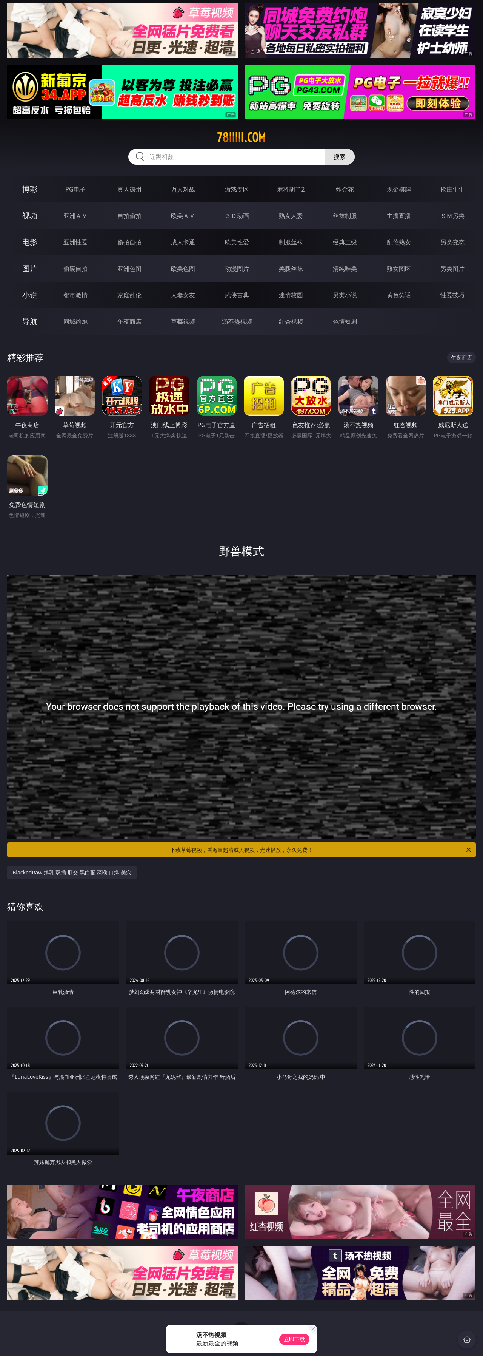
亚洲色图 (129, 268)
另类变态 (452, 242)
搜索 (340, 157)
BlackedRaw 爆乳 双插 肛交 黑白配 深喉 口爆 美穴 (71, 872)
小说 (29, 295)
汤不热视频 (237, 321)
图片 (29, 268)
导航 (29, 321)
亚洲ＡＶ (75, 216)
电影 (29, 242)
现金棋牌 (399, 189)
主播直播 (399, 216)
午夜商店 (129, 321)
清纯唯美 (345, 268)
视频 (29, 215)
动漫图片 (237, 268)
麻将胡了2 (291, 189)
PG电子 (75, 189)
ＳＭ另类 (452, 216)
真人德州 (129, 189)
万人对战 (183, 189)
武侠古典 (237, 295)
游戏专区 (237, 189)
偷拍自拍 (129, 242)
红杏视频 (291, 321)
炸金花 (345, 189)
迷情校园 (291, 295)
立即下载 (294, 1339)
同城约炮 (75, 321)
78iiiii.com (241, 137)
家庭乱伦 (129, 295)
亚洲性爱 (75, 242)
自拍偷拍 (129, 216)
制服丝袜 (291, 242)
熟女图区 (399, 268)
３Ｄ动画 (237, 216)
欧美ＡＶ (183, 216)
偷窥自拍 (75, 268)
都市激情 (75, 295)
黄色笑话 (399, 295)
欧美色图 (183, 268)
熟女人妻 (291, 216)
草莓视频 (183, 321)
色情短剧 (345, 321)
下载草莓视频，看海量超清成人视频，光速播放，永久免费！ (321, 849)
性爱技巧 (452, 295)
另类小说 (345, 295)
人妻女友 (183, 295)
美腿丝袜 (291, 268)
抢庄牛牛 (452, 189)
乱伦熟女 (399, 242)
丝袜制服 (345, 216)
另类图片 (452, 268)
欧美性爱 (237, 242)
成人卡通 (183, 242)
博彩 (29, 189)
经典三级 (345, 242)
